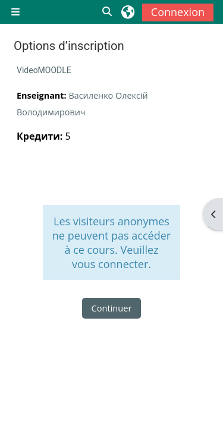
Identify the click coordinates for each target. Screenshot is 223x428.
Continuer (112, 308)
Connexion (178, 12)
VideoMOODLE (44, 70)
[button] (108, 11)
